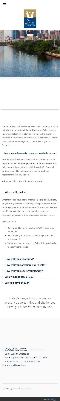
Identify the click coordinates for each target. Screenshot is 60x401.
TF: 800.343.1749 (31, 361)
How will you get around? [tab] (19, 259)
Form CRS (5, 389)
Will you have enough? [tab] (17, 282)
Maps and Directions (15, 365)
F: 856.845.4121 (12, 361)
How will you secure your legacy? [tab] (24, 270)
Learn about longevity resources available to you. (30, 153)
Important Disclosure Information (20, 389)
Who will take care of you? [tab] (20, 276)
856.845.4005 (16, 349)
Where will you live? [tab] (16, 192)
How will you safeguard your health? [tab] (26, 265)
